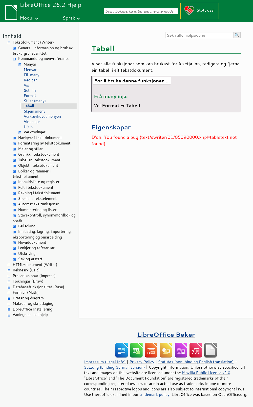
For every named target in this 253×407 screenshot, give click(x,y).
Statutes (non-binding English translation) (195, 361)
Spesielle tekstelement (37, 198)
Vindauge (32, 121)
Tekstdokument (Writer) (33, 42)
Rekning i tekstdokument (39, 192)
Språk (69, 17)
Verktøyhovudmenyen (42, 116)
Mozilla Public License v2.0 (206, 372)
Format (30, 95)
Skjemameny (34, 111)
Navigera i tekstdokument (40, 137)
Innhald (11, 36)
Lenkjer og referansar (36, 247)
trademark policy (154, 394)
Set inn (30, 90)
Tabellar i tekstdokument (39, 160)
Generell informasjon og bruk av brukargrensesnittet (43, 50)
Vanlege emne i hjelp (30, 314)
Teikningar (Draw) (28, 281)
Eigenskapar (111, 127)
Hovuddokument (32, 242)
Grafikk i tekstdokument (38, 154)
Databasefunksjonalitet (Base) (38, 286)
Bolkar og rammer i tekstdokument (32, 173)
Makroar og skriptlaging (33, 303)
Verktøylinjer (34, 132)
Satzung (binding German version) (114, 367)
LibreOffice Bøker (166, 334)
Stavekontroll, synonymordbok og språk (44, 218)
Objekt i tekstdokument (38, 165)
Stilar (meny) (35, 100)
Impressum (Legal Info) (105, 361)
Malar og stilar (30, 148)
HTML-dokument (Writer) (35, 264)
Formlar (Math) (26, 292)
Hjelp (28, 126)
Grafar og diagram (28, 298)
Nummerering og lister (37, 209)
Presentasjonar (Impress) (34, 275)
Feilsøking (26, 226)
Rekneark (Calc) (26, 270)
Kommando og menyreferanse (43, 58)
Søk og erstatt (30, 259)
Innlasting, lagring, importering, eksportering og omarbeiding (42, 234)
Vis (26, 85)
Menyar (29, 64)
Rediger (30, 80)
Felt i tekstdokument (35, 187)
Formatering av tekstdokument (44, 143)
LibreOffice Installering (32, 309)
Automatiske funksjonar (38, 204)
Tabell (29, 106)
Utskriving (27, 253)
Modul (27, 17)
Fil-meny (31, 74)
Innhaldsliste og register (39, 181)
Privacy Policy (141, 361)
